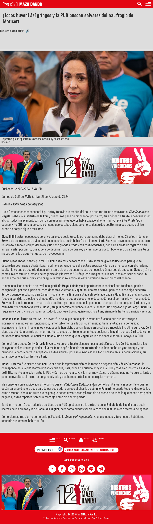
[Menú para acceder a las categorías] (148, 4)
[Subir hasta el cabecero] (98, 440)
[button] (52, 469)
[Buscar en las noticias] (139, 4)
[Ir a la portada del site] (84, 440)
